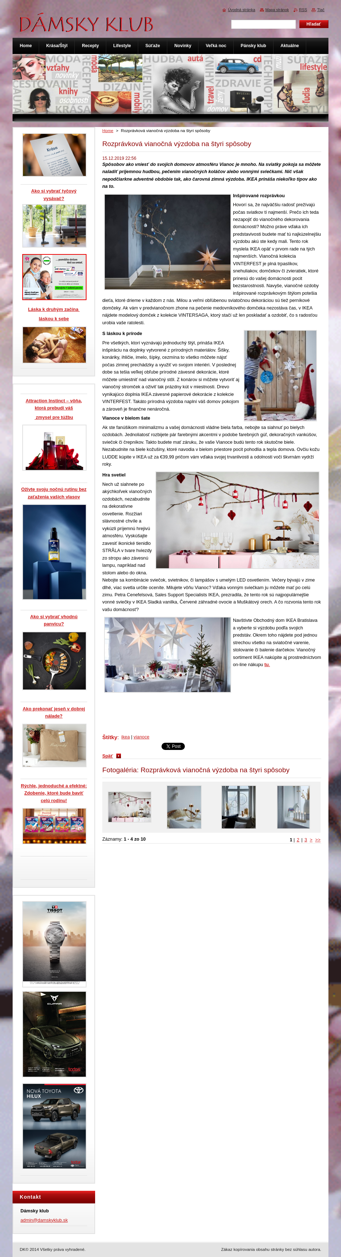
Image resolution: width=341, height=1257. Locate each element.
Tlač (320, 10)
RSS (303, 10)
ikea (125, 737)
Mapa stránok (277, 10)
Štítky (109, 737)
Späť (107, 756)
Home (107, 130)
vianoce (141, 737)
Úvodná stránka (241, 10)
